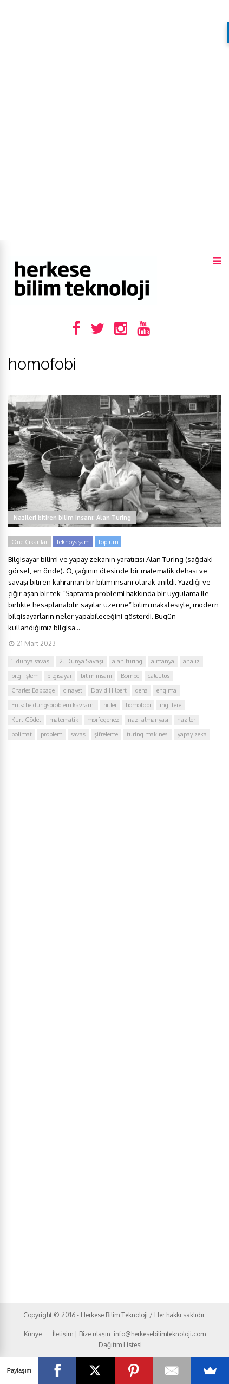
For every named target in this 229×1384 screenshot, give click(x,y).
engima (166, 690)
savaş (78, 734)
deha (141, 690)
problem (51, 734)
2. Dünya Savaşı (81, 661)
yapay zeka (192, 734)
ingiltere (170, 705)
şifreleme (106, 734)
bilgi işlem (24, 676)
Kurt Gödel (26, 719)
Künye (33, 1334)
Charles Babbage (33, 690)
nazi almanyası (148, 719)
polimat (21, 734)
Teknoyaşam (72, 542)
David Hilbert (109, 690)
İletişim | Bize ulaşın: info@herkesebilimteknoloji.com (129, 1334)
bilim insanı (96, 676)
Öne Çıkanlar (29, 542)
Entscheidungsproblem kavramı (53, 705)
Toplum (108, 542)
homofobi (138, 705)
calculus (158, 676)
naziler (186, 719)
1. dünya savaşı (31, 661)
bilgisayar (59, 676)
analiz (191, 661)
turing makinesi (148, 734)
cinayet (72, 690)
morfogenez (103, 719)
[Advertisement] (114, 120)
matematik (63, 719)
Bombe (130, 676)
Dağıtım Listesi (120, 1345)
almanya (162, 661)
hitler (110, 705)
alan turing (127, 661)
